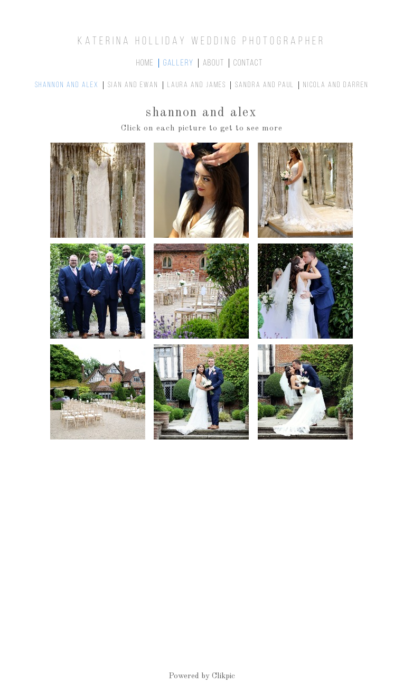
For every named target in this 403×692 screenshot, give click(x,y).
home (145, 63)
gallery (178, 63)
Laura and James (196, 85)
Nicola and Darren (336, 85)
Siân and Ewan (133, 85)
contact (248, 63)
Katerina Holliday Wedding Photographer (201, 41)
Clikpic (223, 676)
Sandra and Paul (264, 85)
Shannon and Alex (67, 85)
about (213, 63)
